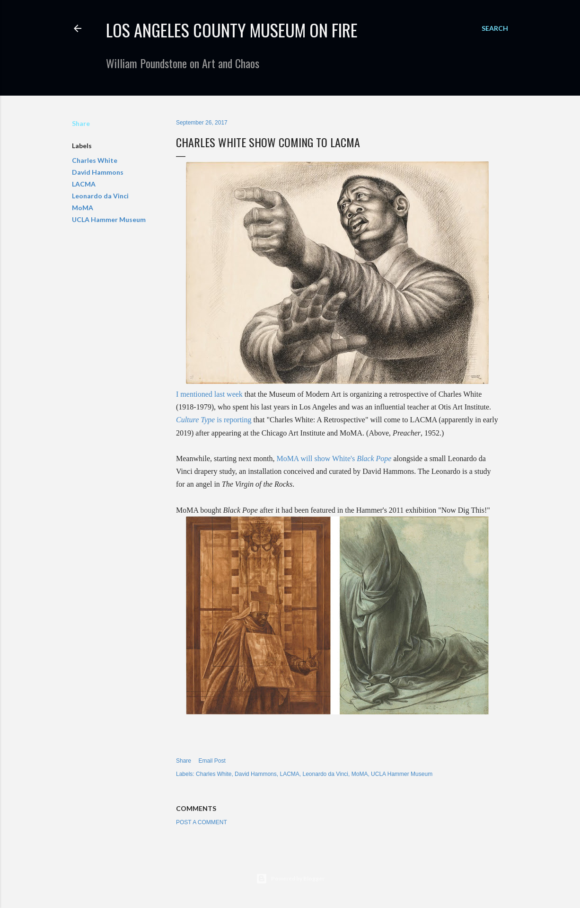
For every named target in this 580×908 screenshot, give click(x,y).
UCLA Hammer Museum (109, 219)
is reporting (214, 420)
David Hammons (97, 172)
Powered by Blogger (290, 878)
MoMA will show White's (333, 458)
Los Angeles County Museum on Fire (232, 29)
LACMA (84, 184)
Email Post (211, 760)
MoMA (82, 208)
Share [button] (81, 123)
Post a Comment (201, 822)
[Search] (495, 28)
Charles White (94, 160)
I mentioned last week (209, 394)
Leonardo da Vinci (100, 196)
